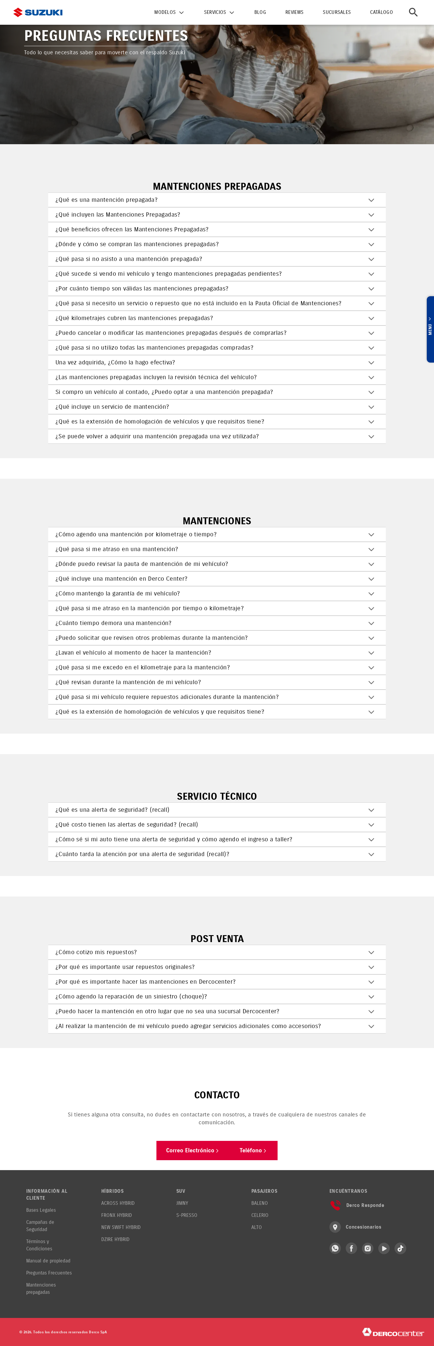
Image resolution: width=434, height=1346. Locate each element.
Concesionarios (355, 1227)
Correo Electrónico (192, 1150)
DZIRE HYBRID (115, 1239)
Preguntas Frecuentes (49, 1273)
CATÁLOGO (381, 12)
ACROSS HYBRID (118, 1203)
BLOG (260, 12)
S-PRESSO (186, 1215)
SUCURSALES (337, 12)
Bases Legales (41, 1210)
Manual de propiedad (48, 1261)
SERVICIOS (215, 12)
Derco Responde (357, 1205)
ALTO (256, 1227)
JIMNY (182, 1203)
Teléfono (256, 1150)
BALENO (259, 1203)
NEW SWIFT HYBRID (121, 1227)
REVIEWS (294, 12)
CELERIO (260, 1215)
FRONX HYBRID (116, 1215)
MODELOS (165, 12)
